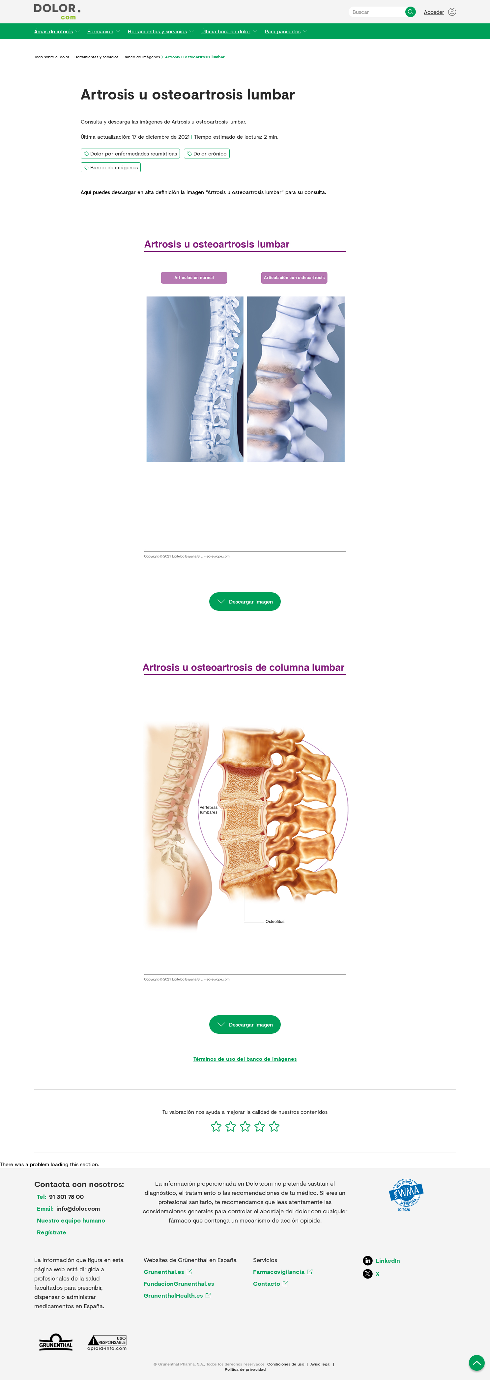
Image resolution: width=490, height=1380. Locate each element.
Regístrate (51, 1232)
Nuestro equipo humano (71, 1220)
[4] (259, 1126)
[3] (245, 1126)
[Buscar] (410, 12)
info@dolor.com (78, 1208)
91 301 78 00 (66, 1196)
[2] (230, 1126)
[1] (216, 1126)
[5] (274, 1126)
